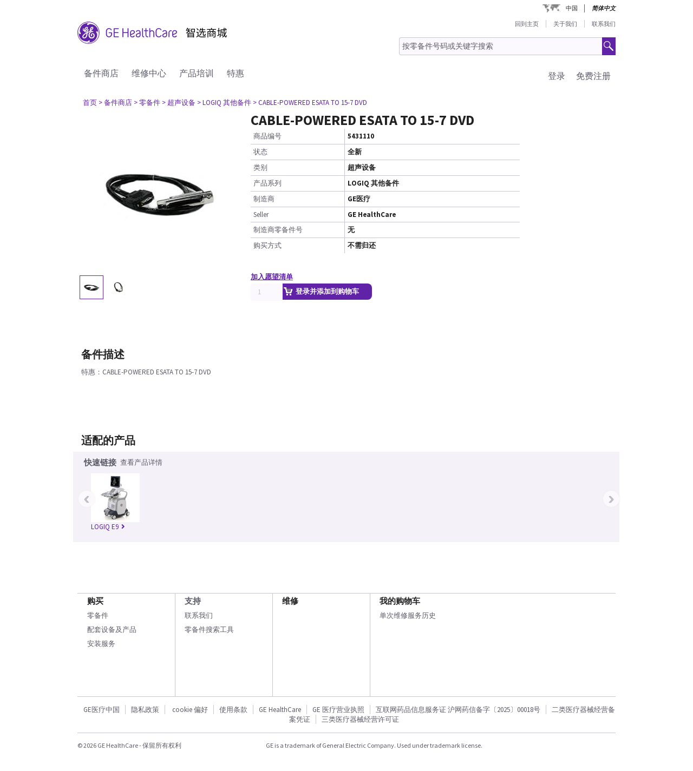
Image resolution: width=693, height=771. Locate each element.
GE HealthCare (280, 709)
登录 (556, 75)
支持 (193, 601)
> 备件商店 (115, 102)
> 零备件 (147, 102)
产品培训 (196, 73)
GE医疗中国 (101, 709)
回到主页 (527, 24)
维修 (290, 601)
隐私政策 (145, 709)
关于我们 (565, 24)
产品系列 (267, 183)
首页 (90, 102)
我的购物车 (400, 601)
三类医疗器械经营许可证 (360, 719)
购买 (95, 601)
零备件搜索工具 (209, 629)
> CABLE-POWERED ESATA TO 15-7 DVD (310, 102)
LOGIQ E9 (108, 526)
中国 (572, 8)
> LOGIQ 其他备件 (224, 102)
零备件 (97, 615)
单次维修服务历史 (408, 615)
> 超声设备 (178, 102)
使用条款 (233, 709)
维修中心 (149, 73)
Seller (261, 214)
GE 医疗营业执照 (338, 709)
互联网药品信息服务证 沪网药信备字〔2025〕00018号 (458, 709)
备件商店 (101, 73)
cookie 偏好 (190, 709)
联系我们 (604, 24)
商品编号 (267, 136)
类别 (260, 167)
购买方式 (267, 245)
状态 (260, 151)
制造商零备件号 (278, 229)
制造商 (263, 198)
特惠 (235, 73)
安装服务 (101, 643)
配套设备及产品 (111, 629)
